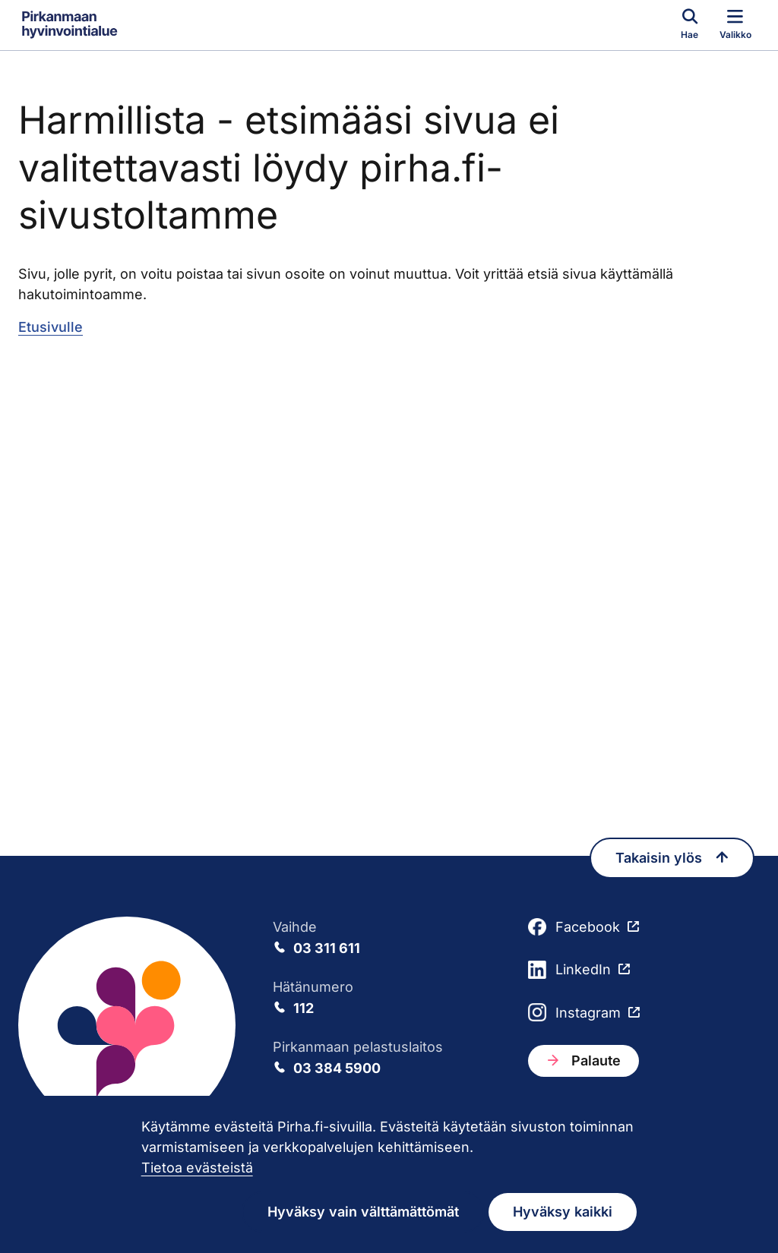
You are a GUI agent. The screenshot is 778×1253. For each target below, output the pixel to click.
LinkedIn (569, 970)
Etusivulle (50, 327)
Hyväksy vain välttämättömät (363, 1212)
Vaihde (388, 938)
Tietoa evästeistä (197, 1168)
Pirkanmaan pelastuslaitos (388, 1058)
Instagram (574, 1012)
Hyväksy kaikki (562, 1212)
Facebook (574, 927)
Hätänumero (388, 998)
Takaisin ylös (672, 858)
